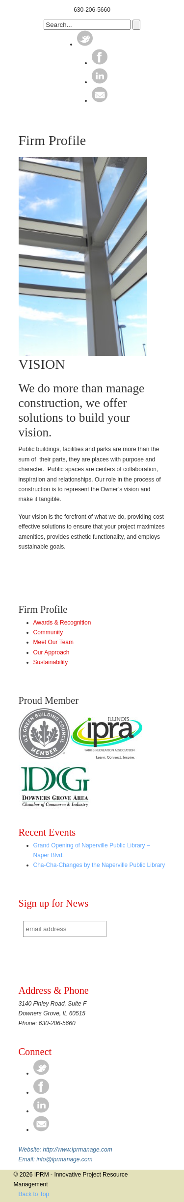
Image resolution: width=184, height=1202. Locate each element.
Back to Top (34, 1194)
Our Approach (51, 652)
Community (48, 632)
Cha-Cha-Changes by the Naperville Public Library (99, 865)
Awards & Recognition (62, 622)
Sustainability (50, 662)
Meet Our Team (53, 642)
